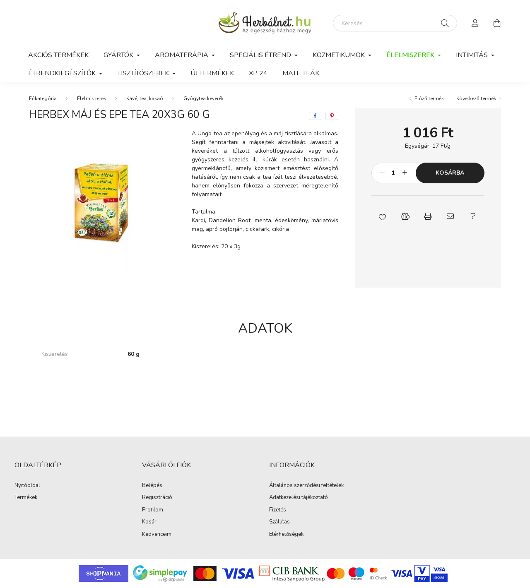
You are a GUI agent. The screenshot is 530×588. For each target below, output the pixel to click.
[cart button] (497, 23)
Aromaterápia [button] (182, 55)
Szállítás (279, 522)
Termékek (25, 497)
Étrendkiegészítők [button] (62, 73)
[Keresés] (395, 23)
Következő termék (476, 98)
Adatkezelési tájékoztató (298, 497)
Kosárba (450, 173)
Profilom (152, 510)
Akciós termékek (58, 55)
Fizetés (277, 510)
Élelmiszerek (91, 98)
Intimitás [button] (472, 55)
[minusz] (382, 173)
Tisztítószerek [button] (144, 73)
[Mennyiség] (393, 173)
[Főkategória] (43, 98)
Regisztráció (157, 497)
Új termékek (212, 73)
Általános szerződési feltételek (306, 485)
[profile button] (475, 23)
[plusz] (405, 173)
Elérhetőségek (286, 534)
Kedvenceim (156, 534)
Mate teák (300, 73)
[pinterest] (331, 116)
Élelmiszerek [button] (411, 55)
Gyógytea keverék (203, 98)
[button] (383, 216)
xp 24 (258, 73)
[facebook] (315, 116)
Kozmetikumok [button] (339, 55)
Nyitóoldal (27, 485)
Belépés (152, 485)
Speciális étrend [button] (261, 55)
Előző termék (429, 98)
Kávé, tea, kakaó (144, 98)
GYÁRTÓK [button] (119, 55)
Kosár (149, 522)
